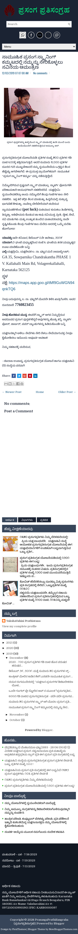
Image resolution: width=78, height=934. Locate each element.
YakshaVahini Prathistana (23, 620)
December (17, 657)
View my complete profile (19, 626)
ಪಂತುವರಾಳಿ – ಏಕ (12, 854)
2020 (10, 648)
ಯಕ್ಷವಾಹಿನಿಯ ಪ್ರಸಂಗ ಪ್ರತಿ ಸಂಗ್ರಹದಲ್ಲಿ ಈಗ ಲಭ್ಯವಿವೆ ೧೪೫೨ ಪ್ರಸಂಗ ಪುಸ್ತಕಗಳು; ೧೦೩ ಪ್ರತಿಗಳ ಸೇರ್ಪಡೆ (37, 772)
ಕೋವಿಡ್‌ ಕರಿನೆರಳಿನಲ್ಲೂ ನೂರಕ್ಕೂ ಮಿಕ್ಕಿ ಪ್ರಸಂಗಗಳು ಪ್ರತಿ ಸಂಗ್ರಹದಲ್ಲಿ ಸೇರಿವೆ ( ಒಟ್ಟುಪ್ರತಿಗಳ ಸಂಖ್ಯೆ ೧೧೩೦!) (46, 585)
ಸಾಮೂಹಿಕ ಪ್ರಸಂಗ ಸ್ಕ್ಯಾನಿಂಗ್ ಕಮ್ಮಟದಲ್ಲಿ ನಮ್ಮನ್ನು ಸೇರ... (39, 707)
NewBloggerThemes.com (63, 929)
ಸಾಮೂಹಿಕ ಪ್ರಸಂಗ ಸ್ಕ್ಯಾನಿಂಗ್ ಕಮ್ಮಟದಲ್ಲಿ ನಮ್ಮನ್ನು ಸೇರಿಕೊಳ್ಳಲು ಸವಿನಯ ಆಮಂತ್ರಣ (32, 61)
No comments (40, 73)
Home (40, 392)
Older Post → (67, 392)
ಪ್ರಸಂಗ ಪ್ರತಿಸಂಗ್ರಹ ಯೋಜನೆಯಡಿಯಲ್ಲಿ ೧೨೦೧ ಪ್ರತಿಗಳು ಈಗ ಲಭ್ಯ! (39, 785)
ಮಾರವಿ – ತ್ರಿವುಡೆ (11, 866)
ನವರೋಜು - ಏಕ (11, 860)
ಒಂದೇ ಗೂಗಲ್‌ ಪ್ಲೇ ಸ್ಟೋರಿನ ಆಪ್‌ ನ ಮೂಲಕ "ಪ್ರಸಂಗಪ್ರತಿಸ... (40, 690)
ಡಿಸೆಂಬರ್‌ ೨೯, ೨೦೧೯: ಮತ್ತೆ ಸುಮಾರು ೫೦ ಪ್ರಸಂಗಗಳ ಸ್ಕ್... (39, 671)
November (17, 714)
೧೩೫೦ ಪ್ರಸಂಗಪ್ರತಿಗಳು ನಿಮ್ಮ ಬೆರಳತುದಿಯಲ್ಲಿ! (44, 537)
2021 (9, 642)
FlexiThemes (19, 929)
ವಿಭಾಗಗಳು (27, 519)
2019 (9, 653)
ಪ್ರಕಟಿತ (44, 519)
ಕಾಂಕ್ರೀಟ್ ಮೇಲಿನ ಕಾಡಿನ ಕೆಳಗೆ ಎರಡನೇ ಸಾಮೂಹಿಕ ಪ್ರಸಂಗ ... (41, 676)
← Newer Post (11, 392)
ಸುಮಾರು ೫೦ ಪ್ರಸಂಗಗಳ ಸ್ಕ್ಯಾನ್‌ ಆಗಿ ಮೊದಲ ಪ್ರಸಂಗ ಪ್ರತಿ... (40, 701)
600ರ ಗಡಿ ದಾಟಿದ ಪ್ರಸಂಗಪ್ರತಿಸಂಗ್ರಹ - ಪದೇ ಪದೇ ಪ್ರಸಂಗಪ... (41, 696)
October (15, 720)
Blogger (47, 730)
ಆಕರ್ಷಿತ (9, 519)
